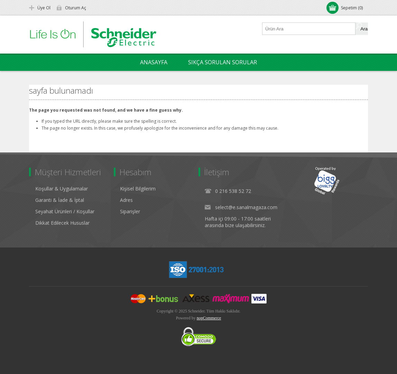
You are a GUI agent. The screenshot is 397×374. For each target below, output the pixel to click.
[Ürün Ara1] (309, 28)
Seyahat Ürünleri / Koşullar (64, 211)
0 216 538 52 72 (233, 191)
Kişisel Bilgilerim (138, 188)
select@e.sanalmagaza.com (246, 207)
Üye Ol (43, 8)
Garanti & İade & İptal (59, 200)
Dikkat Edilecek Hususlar (62, 222)
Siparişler (130, 211)
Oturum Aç (75, 8)
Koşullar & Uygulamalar (61, 188)
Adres (126, 200)
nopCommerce (209, 318)
